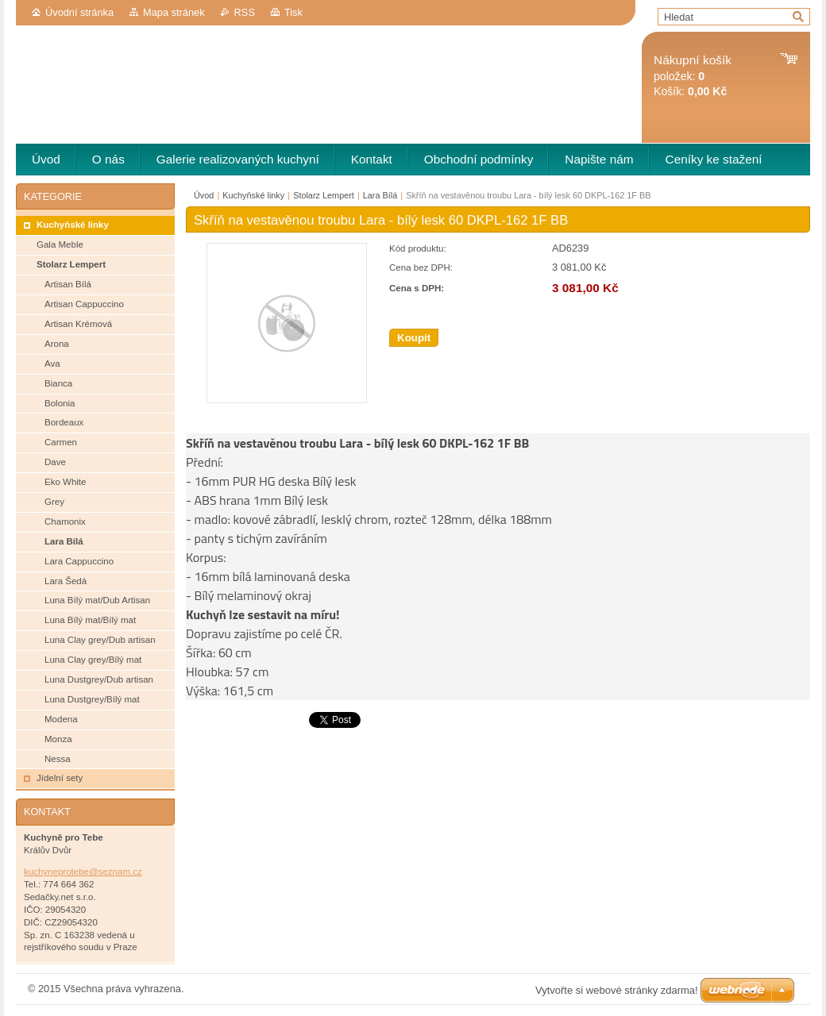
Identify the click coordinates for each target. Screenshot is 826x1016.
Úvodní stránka (79, 12)
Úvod (204, 195)
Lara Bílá (380, 195)
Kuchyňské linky (253, 195)
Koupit (413, 338)
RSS (244, 12)
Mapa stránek (174, 12)
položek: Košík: (692, 76)
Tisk (293, 12)
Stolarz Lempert (323, 195)
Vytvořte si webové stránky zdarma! (616, 990)
